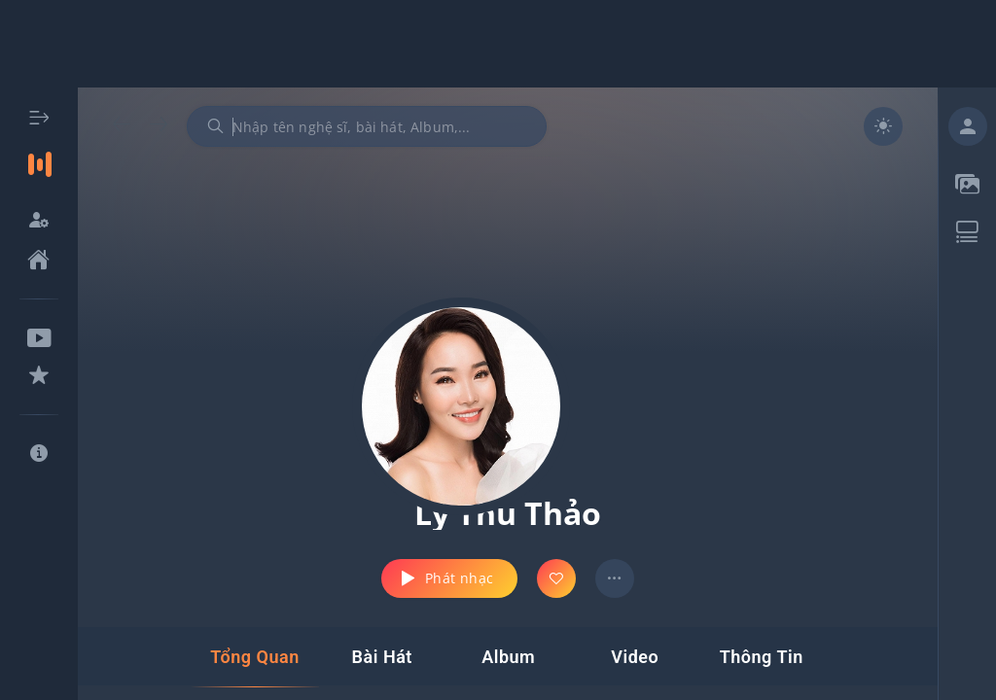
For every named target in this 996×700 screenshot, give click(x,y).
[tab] (254, 657)
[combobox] (367, 126)
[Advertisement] (498, 44)
